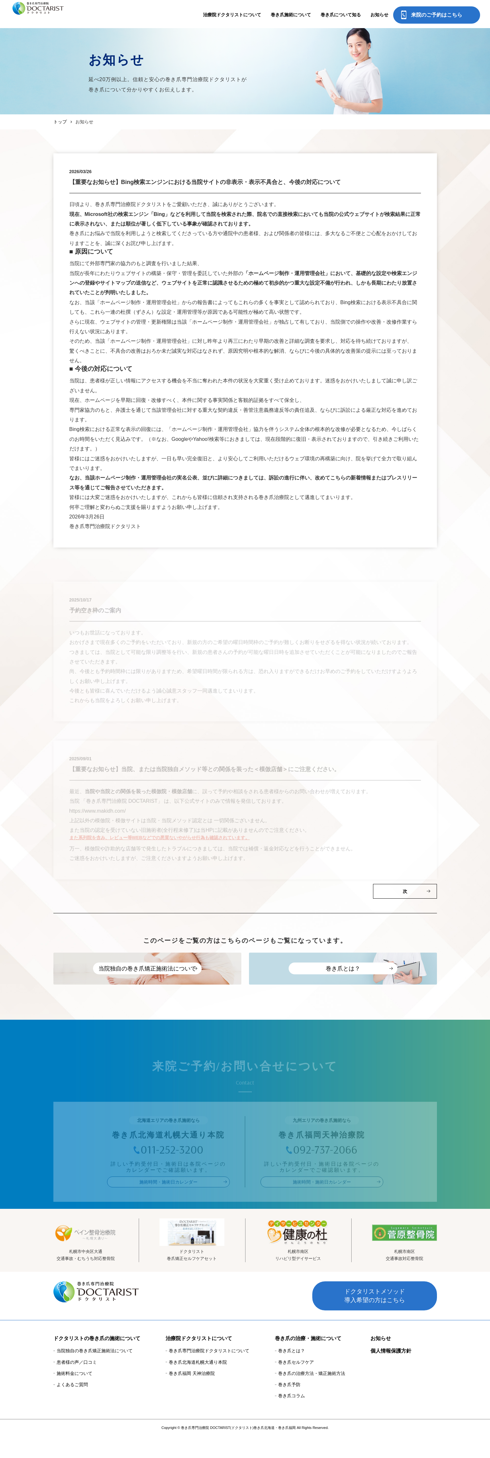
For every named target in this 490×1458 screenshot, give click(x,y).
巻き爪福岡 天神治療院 (192, 1395)
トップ (60, 121)
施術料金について (74, 1395)
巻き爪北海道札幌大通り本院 (198, 1384)
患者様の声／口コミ (77, 1384)
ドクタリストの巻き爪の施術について (96, 1360)
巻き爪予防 (289, 1406)
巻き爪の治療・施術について (308, 1360)
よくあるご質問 (72, 1406)
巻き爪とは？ (291, 1373)
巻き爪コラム (291, 1417)
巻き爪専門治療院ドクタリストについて (209, 1373)
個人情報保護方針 (390, 1373)
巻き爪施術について (291, 14)
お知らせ (379, 14)
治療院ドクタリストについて (232, 14)
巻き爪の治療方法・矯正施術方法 (311, 1395)
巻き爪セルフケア (296, 1384)
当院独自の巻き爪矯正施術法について (95, 1373)
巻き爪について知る (341, 14)
